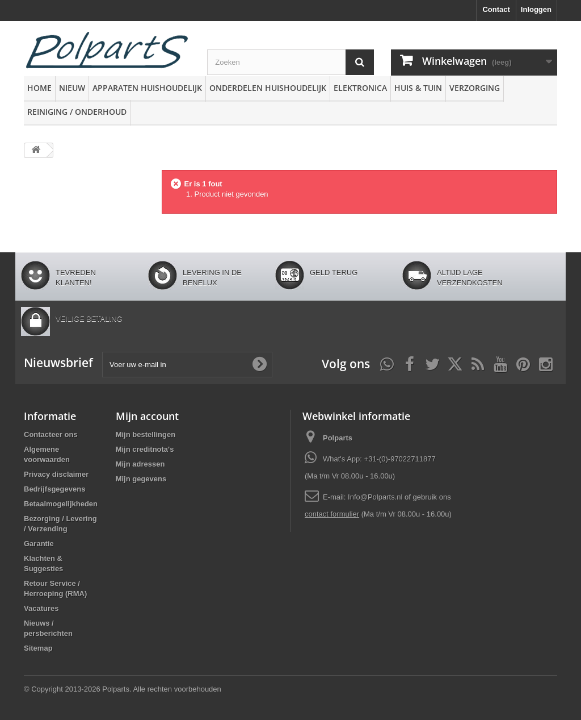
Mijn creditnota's (145, 449)
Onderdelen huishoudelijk (267, 87)
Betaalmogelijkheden (61, 504)
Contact (496, 9)
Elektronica (360, 87)
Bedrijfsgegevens (54, 489)
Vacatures (41, 608)
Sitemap (38, 648)
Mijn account (147, 416)
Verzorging (474, 87)
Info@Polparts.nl (376, 497)
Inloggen (536, 9)
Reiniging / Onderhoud (77, 111)
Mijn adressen (140, 464)
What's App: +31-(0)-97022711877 (379, 459)
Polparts (337, 438)
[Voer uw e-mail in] (187, 364)
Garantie (39, 543)
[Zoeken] (360, 62)
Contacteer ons (51, 434)
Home (39, 87)
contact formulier (332, 514)
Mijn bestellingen (145, 434)
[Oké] (259, 364)
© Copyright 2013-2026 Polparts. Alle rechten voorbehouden (122, 689)
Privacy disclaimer (56, 474)
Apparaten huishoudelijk (147, 87)
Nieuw (72, 87)
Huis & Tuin (418, 87)
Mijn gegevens (141, 479)
